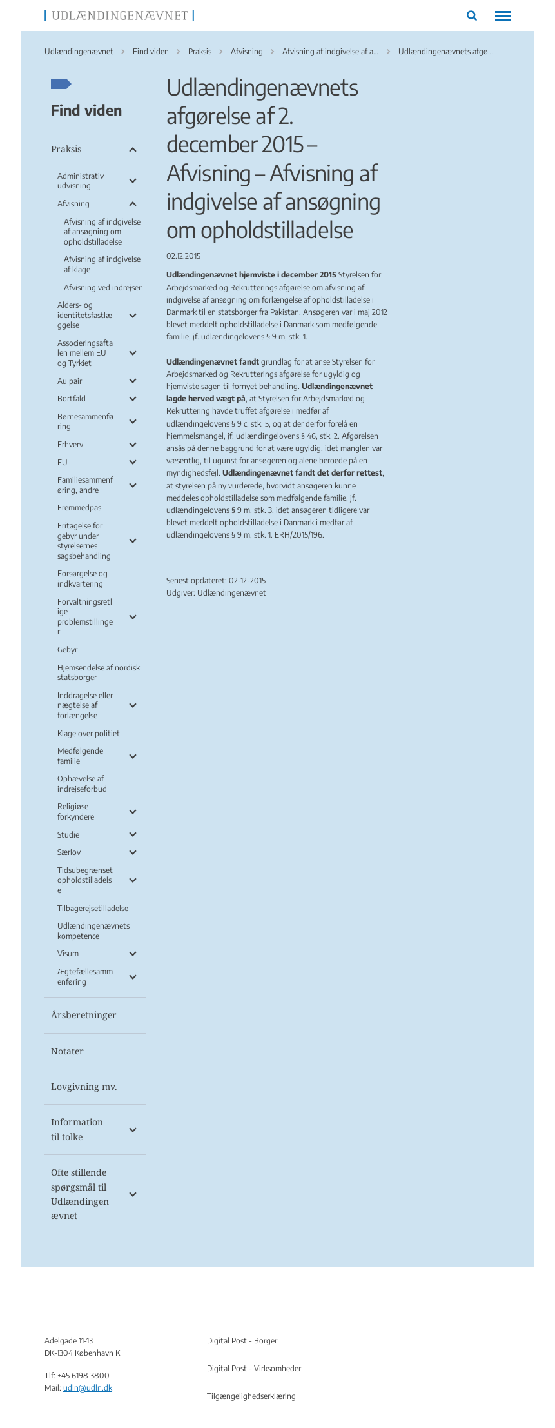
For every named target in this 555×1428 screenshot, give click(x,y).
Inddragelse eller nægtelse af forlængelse (85, 705)
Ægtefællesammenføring (85, 977)
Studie (68, 835)
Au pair (69, 381)
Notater (67, 1051)
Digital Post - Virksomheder (254, 1368)
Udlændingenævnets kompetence (93, 931)
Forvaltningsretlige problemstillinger (85, 617)
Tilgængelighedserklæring (251, 1396)
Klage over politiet (88, 733)
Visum (68, 953)
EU (62, 462)
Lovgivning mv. (84, 1086)
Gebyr (67, 649)
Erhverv (70, 444)
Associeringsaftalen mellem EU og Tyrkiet (85, 353)
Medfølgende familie (80, 756)
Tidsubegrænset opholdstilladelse (85, 880)
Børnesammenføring (85, 422)
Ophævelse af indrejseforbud (82, 784)
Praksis (66, 149)
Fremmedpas (79, 507)
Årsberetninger (84, 1015)
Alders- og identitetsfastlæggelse (84, 315)
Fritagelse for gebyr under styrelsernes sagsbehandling (84, 541)
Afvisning (73, 203)
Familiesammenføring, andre (85, 485)
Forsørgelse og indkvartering (82, 578)
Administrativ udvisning (80, 181)
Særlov (69, 852)
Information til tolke (77, 1129)
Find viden (86, 110)
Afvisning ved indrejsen (103, 287)
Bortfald (71, 398)
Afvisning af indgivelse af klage (102, 264)
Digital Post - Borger (242, 1340)
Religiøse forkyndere (75, 811)
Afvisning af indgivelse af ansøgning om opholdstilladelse (102, 231)
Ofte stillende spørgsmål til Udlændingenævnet (80, 1194)
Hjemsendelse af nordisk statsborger (98, 673)
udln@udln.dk (87, 1388)
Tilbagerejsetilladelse (92, 908)
